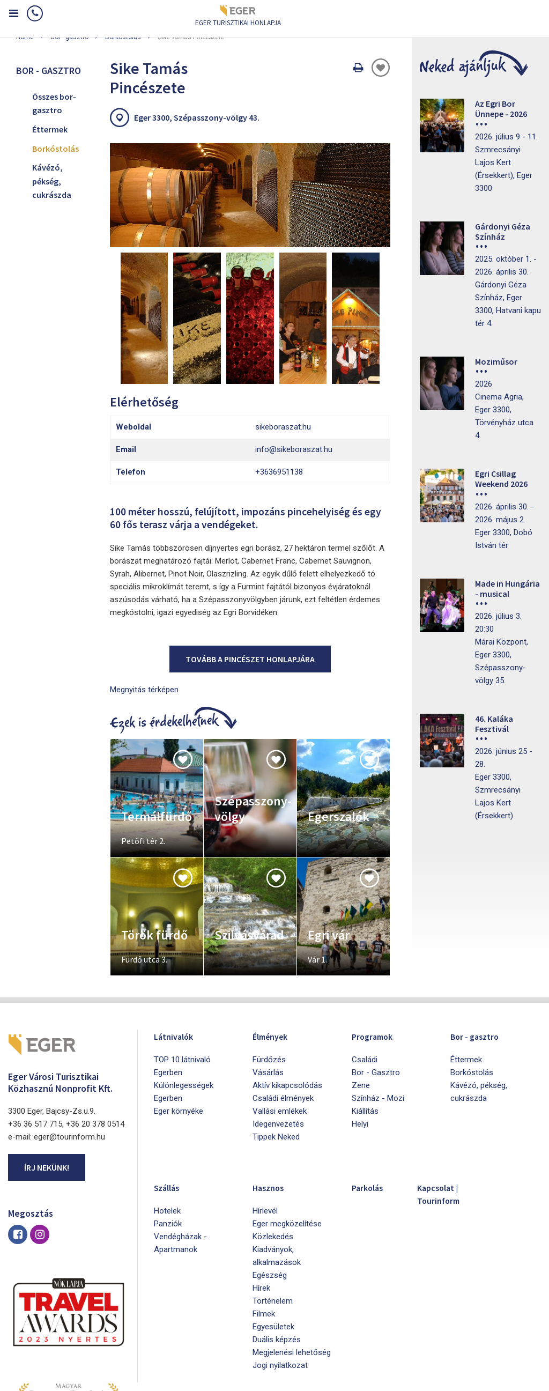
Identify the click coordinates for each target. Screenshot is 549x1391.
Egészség (270, 1191)
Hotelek (167, 1127)
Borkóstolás (55, 148)
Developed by (490, 1379)
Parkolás (371, 1103)
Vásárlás (268, 989)
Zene (361, 1002)
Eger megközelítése (287, 1140)
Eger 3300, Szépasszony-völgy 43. (196, 117)
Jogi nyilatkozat (280, 1281)
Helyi (360, 1040)
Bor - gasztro (480, 952)
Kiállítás (365, 1027)
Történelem (273, 1217)
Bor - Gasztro (376, 989)
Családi (364, 976)
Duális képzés (277, 1256)
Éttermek (50, 129)
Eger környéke (178, 1027)
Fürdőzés (269, 976)
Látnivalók (178, 952)
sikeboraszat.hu (283, 344)
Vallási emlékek (280, 1027)
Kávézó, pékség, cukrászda (51, 181)
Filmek (264, 1230)
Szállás (170, 1103)
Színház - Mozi (378, 1014)
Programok (377, 952)
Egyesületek (273, 1243)
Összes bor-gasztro (54, 103)
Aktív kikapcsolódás (287, 1002)
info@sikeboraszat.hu (293, 366)
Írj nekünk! (46, 1084)
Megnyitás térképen (144, 606)
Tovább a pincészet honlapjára (250, 575)
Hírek (261, 1204)
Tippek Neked (276, 1053)
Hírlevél (265, 1127)
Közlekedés (273, 1153)
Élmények (275, 952)
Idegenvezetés (278, 1040)
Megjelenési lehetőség (292, 1269)
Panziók (168, 1140)
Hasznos (272, 1103)
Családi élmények (283, 1014)
